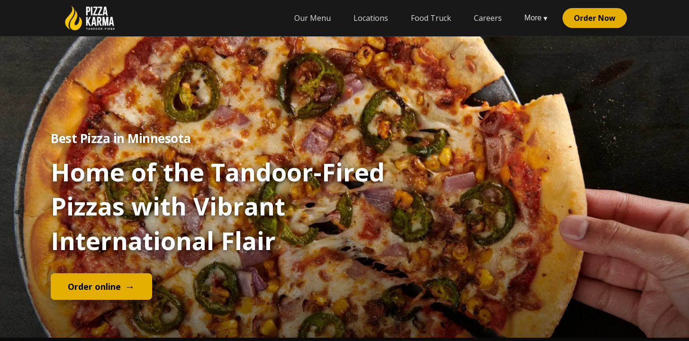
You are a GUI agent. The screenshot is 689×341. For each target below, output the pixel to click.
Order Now (595, 18)
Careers (488, 18)
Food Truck (431, 18)
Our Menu (312, 18)
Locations (371, 18)
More (536, 18)
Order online (101, 286)
